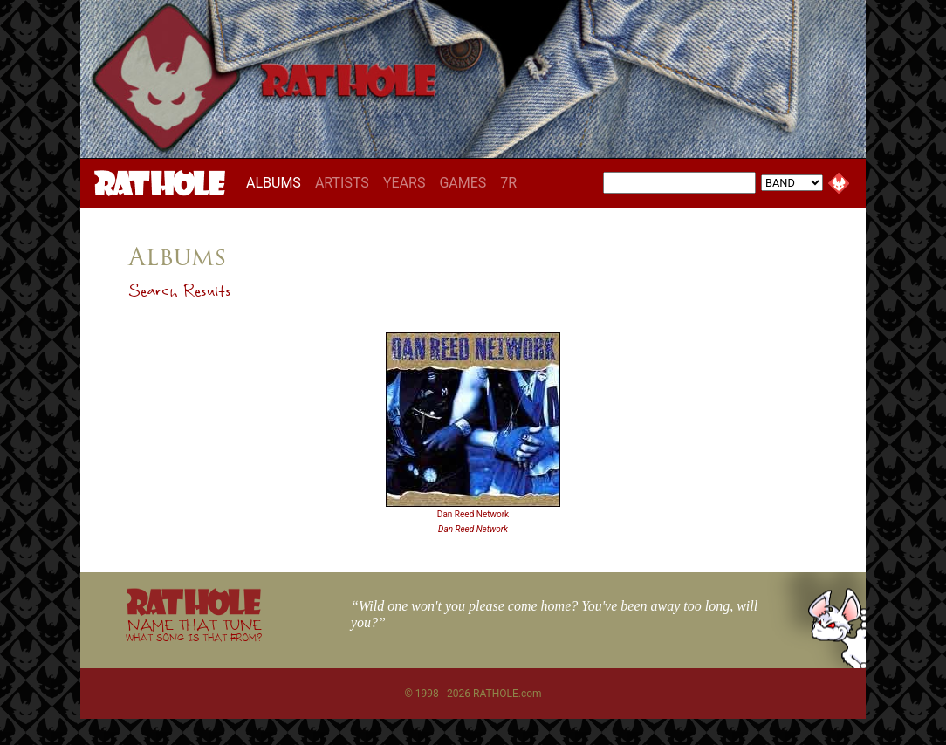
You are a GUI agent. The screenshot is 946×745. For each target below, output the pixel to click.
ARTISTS (342, 182)
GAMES (462, 182)
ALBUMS (277, 182)
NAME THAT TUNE (194, 629)
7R (508, 182)
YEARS (404, 182)
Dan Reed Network (473, 514)
